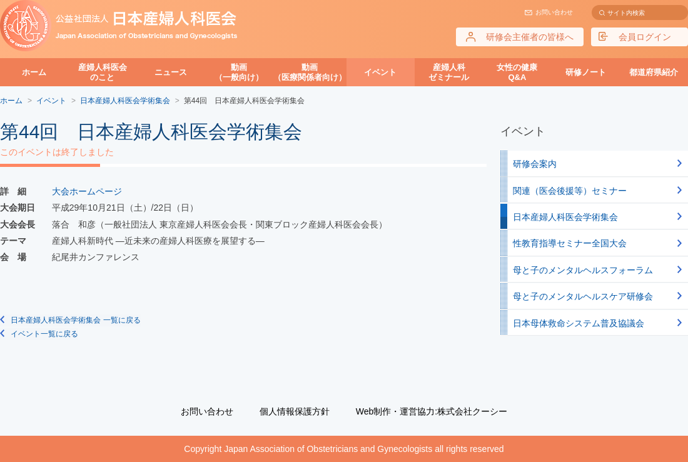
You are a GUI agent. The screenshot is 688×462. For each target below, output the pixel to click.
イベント (380, 72)
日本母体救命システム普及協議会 (578, 323)
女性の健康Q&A (517, 72)
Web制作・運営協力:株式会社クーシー (431, 411)
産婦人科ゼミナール (448, 72)
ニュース (170, 72)
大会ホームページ (87, 191)
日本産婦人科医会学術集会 (565, 217)
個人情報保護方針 (295, 411)
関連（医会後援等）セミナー (570, 191)
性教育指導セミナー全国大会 (570, 243)
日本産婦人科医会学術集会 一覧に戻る (75, 320)
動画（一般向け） (239, 72)
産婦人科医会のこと (102, 72)
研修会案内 (535, 164)
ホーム (34, 72)
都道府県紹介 (653, 72)
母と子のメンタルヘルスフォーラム (583, 270)
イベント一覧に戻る (44, 333)
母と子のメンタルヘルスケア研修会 (583, 296)
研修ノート (585, 72)
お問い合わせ (554, 12)
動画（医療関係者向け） (310, 72)
